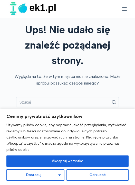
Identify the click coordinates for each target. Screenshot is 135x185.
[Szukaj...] (67, 102)
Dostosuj (33, 175)
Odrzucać (98, 175)
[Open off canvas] (124, 9)
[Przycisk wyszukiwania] (114, 102)
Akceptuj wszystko (67, 161)
